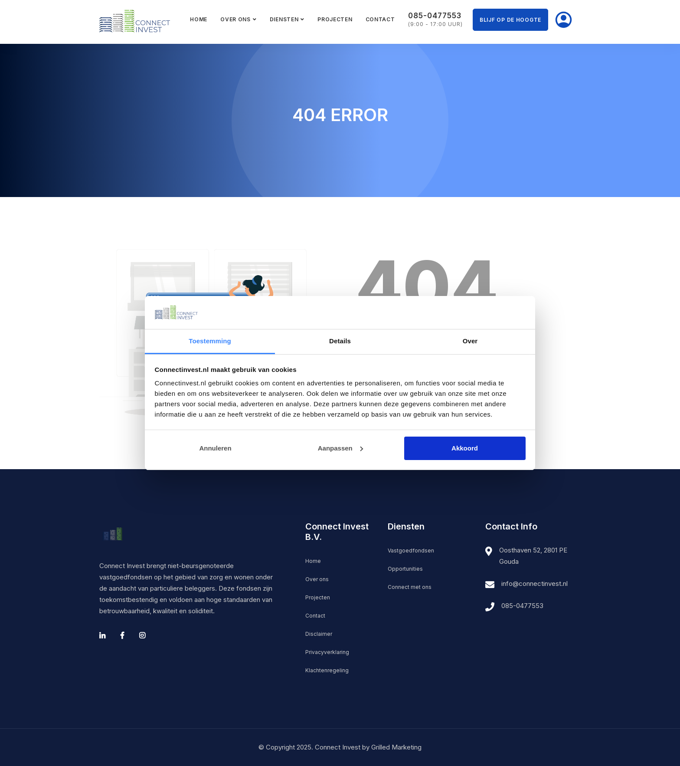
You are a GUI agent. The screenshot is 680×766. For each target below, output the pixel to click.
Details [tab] (340, 341)
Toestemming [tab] (210, 341)
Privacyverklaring (327, 652)
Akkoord (464, 448)
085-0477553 (522, 606)
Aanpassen (340, 448)
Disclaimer (318, 634)
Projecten (334, 19)
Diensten (284, 19)
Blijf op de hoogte (510, 19)
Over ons (235, 19)
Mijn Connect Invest (563, 19)
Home (198, 19)
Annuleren (215, 448)
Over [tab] (470, 341)
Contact (380, 19)
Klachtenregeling (327, 670)
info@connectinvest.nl (534, 583)
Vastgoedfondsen (411, 550)
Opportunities (405, 568)
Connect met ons (410, 587)
